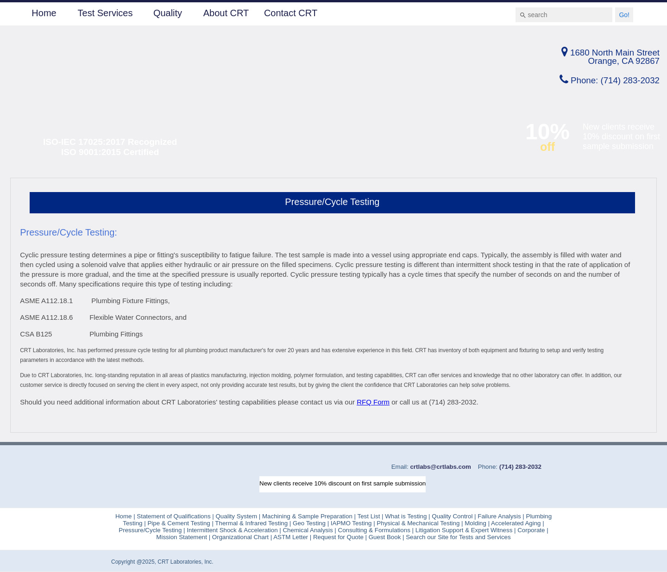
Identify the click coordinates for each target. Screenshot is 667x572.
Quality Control (452, 516)
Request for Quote (338, 537)
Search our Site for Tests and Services (457, 537)
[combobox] (564, 15)
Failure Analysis (499, 516)
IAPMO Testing (350, 523)
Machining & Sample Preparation (308, 516)
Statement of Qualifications (173, 516)
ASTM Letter (290, 537)
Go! (624, 15)
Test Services (105, 13)
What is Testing (405, 516)
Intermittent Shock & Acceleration (233, 530)
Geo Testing (308, 523)
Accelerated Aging (516, 523)
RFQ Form (373, 402)
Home (43, 13)
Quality (167, 13)
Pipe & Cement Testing (179, 523)
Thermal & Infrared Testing (251, 523)
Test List (368, 516)
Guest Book (385, 537)
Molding (475, 523)
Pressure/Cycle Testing (150, 530)
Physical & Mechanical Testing (418, 523)
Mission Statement (181, 537)
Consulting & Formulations (375, 530)
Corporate (530, 530)
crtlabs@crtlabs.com (440, 466)
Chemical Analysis (308, 530)
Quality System (236, 516)
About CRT (226, 13)
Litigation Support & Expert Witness (464, 530)
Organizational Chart (239, 537)
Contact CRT (290, 13)
